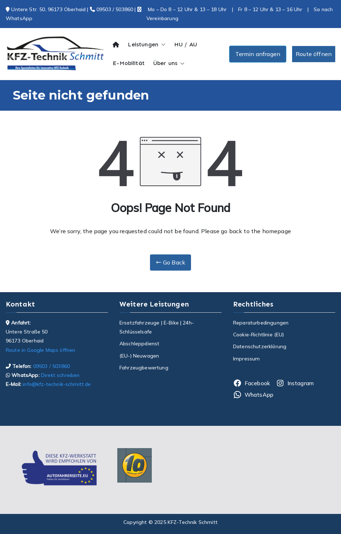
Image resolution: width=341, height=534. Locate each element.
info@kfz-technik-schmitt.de (56, 384)
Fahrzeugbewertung (143, 367)
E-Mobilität (129, 63)
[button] (161, 45)
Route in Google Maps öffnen (40, 350)
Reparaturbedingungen (260, 322)
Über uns (169, 63)
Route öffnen (314, 53)
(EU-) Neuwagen (139, 356)
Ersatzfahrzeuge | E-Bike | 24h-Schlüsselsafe (156, 327)
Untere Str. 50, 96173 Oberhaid (49, 9)
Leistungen (146, 45)
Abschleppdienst (139, 343)
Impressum (246, 358)
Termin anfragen (257, 53)
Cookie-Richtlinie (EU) (258, 334)
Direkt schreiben (60, 375)
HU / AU (185, 44)
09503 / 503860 (111, 9)
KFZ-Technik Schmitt (193, 522)
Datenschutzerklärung (259, 346)
